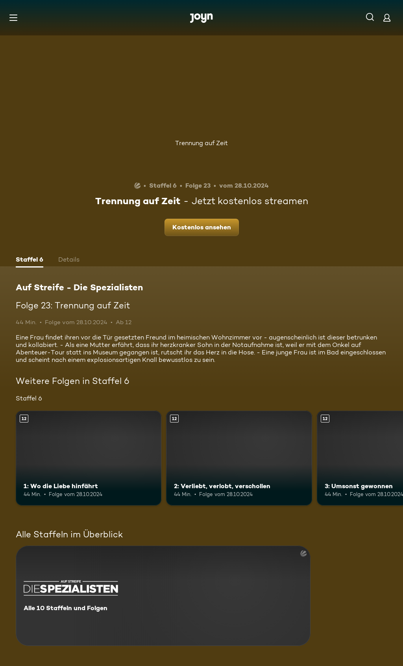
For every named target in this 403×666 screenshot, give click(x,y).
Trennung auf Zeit (201, 143)
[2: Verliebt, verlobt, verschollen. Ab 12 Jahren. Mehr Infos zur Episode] (239, 458)
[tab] (29, 260)
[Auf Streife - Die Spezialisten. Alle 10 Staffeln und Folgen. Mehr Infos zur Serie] (163, 596)
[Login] (386, 17)
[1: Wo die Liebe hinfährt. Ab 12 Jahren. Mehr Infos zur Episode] (88, 458)
